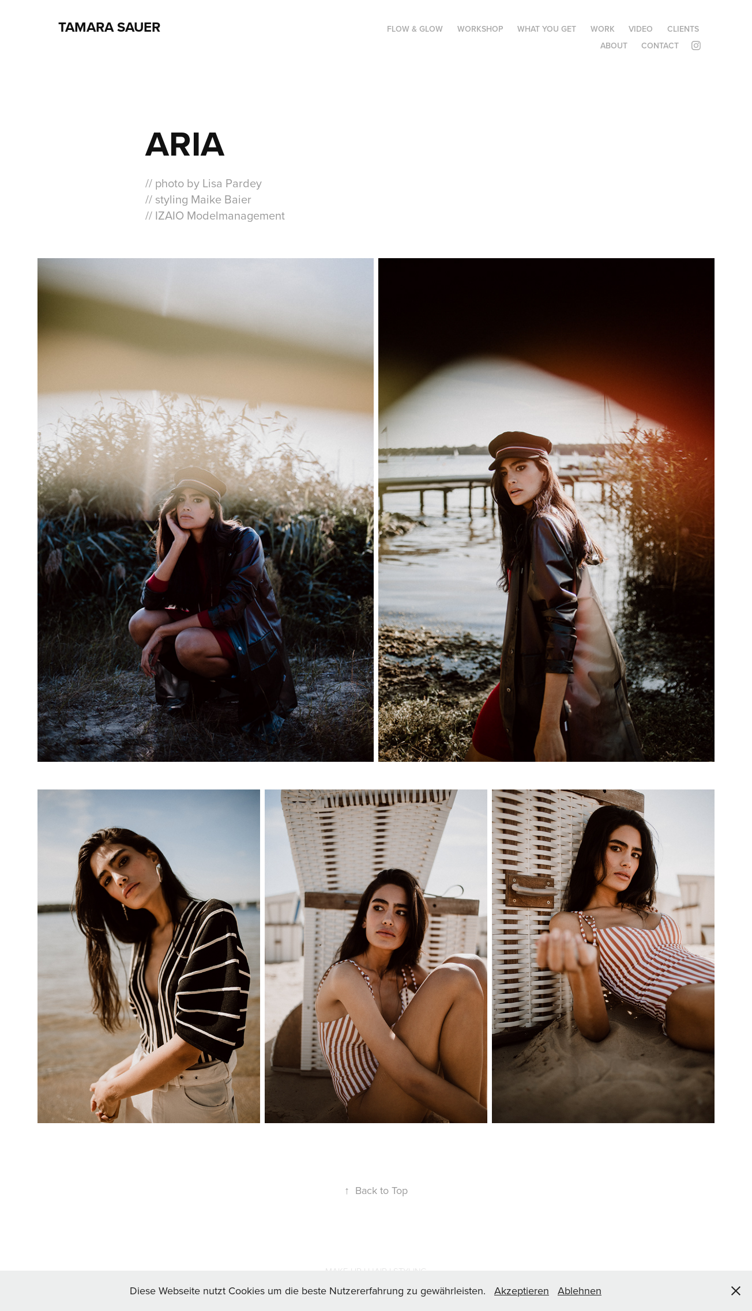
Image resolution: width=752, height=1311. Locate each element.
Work (603, 29)
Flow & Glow (415, 29)
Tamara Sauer (109, 27)
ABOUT (613, 45)
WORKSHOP (480, 29)
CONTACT (660, 45)
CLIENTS (683, 29)
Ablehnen (579, 1290)
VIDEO (641, 29)
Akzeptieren (521, 1290)
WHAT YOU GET (546, 29)
